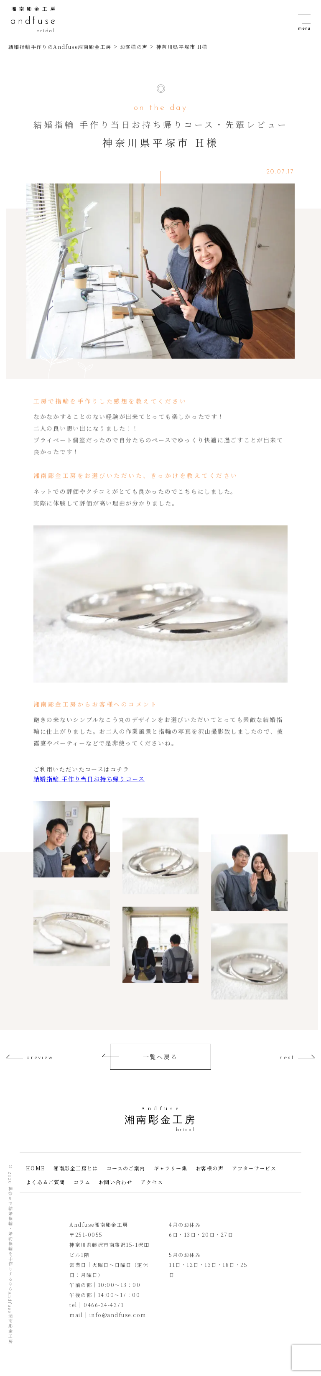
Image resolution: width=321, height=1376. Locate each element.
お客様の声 (210, 1168)
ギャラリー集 (170, 1168)
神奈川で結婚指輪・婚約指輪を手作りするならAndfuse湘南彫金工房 (10, 1265)
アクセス (151, 1181)
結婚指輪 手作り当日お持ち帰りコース (89, 779)
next (287, 1058)
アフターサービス (254, 1168)
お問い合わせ (115, 1181)
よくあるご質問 (45, 1181)
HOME (35, 1168)
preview (40, 1058)
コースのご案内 (126, 1168)
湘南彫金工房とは (76, 1168)
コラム (82, 1181)
